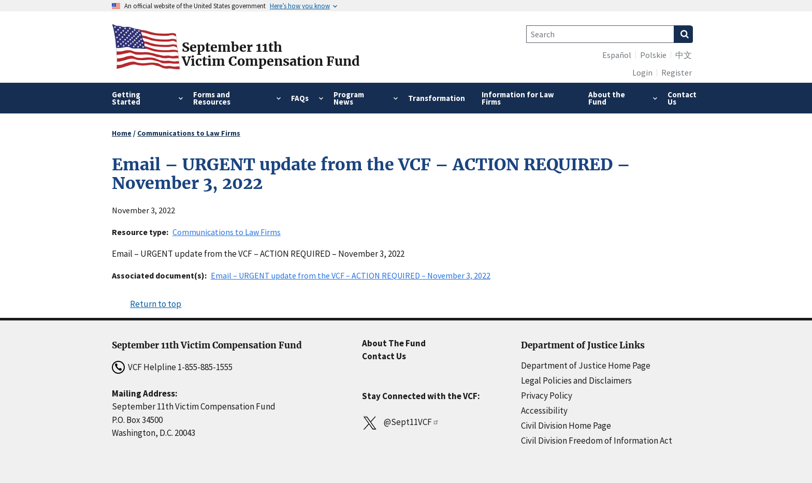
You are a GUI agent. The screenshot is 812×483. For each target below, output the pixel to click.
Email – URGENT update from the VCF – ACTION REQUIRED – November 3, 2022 (350, 275)
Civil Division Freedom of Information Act (596, 440)
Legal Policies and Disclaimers (576, 380)
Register (676, 72)
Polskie (653, 54)
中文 (683, 54)
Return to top (155, 304)
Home (122, 133)
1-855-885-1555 (205, 367)
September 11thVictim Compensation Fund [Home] (271, 54)
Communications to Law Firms (188, 133)
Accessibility (544, 410)
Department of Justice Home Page (585, 365)
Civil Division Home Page (566, 425)
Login (642, 72)
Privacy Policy (546, 395)
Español (616, 54)
